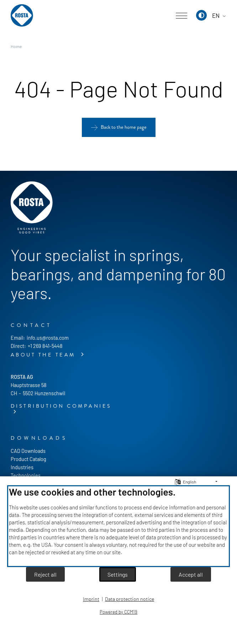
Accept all (191, 574)
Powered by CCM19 (118, 612)
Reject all (45, 574)
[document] (118, 526)
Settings (117, 574)
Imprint (91, 599)
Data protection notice (129, 599)
